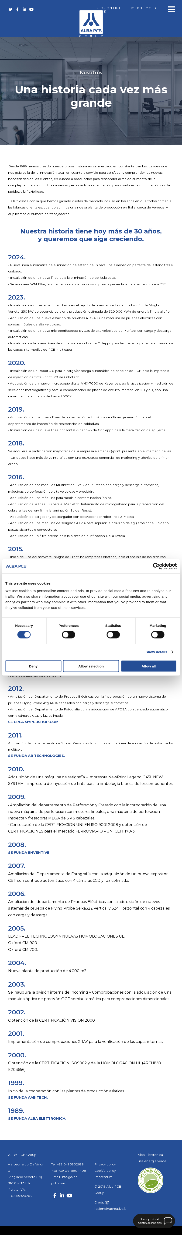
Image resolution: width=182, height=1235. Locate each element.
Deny (33, 666)
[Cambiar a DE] (148, 8)
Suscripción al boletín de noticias (149, 1220)
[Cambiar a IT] (132, 8)
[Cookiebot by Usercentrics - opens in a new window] (156, 566)
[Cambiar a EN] (139, 8)
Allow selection (91, 666)
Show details (156, 652)
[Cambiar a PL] (156, 8)
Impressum (103, 1177)
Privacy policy (105, 1164)
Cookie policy (105, 1170)
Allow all (149, 666)
